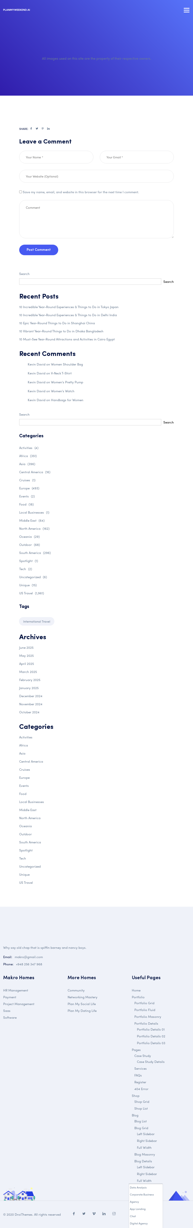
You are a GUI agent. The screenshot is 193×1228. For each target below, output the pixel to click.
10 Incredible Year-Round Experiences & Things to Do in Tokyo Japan (69, 307)
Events (27, 496)
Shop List (141, 1108)
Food (26, 504)
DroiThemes (23, 1214)
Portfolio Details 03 (151, 1043)
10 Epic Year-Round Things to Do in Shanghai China (57, 323)
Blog (135, 1115)
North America (34, 528)
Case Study (142, 1055)
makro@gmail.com (29, 957)
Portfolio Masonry (147, 1016)
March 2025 (28, 671)
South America (35, 552)
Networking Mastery (82, 997)
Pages (136, 1049)
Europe (29, 488)
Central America (34, 472)
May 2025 (26, 655)
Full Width (144, 1147)
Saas (6, 1010)
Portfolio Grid (144, 1003)
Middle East (32, 520)
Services (140, 1068)
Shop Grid (141, 1101)
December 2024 (30, 696)
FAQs (138, 1075)
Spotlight (28, 560)
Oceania (29, 536)
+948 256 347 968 (29, 964)
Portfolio (138, 997)
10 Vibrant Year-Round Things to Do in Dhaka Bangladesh (61, 331)
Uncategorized (33, 577)
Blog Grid (141, 1128)
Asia (27, 464)
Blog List (140, 1121)
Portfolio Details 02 (151, 1036)
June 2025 (26, 647)
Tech (25, 569)
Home (136, 990)
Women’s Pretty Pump (67, 382)
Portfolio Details (146, 1023)
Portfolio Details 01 (151, 1029)
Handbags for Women (67, 400)
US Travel (31, 593)
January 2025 (29, 688)
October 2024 (29, 712)
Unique (28, 585)
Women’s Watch (62, 391)
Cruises (27, 480)
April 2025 (26, 663)
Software (10, 1017)
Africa (28, 455)
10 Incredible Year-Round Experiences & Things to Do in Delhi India (68, 315)
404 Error (141, 1088)
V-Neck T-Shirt (61, 373)
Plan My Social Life (82, 1003)
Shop (135, 1095)
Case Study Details (151, 1061)
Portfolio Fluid (144, 1009)
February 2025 (29, 679)
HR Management (15, 990)
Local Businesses (34, 512)
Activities (28, 447)
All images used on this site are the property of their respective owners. (96, 58)
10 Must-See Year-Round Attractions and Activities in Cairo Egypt (67, 339)
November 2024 (30, 704)
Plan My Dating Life (82, 1010)
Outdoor (29, 544)
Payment (9, 997)
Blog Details (143, 1161)
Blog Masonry (144, 1154)
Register (140, 1082)
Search (24, 273)
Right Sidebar (147, 1140)
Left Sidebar (146, 1134)
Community (76, 990)
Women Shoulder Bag (67, 364)
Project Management (18, 1003)
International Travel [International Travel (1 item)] (36, 621)
